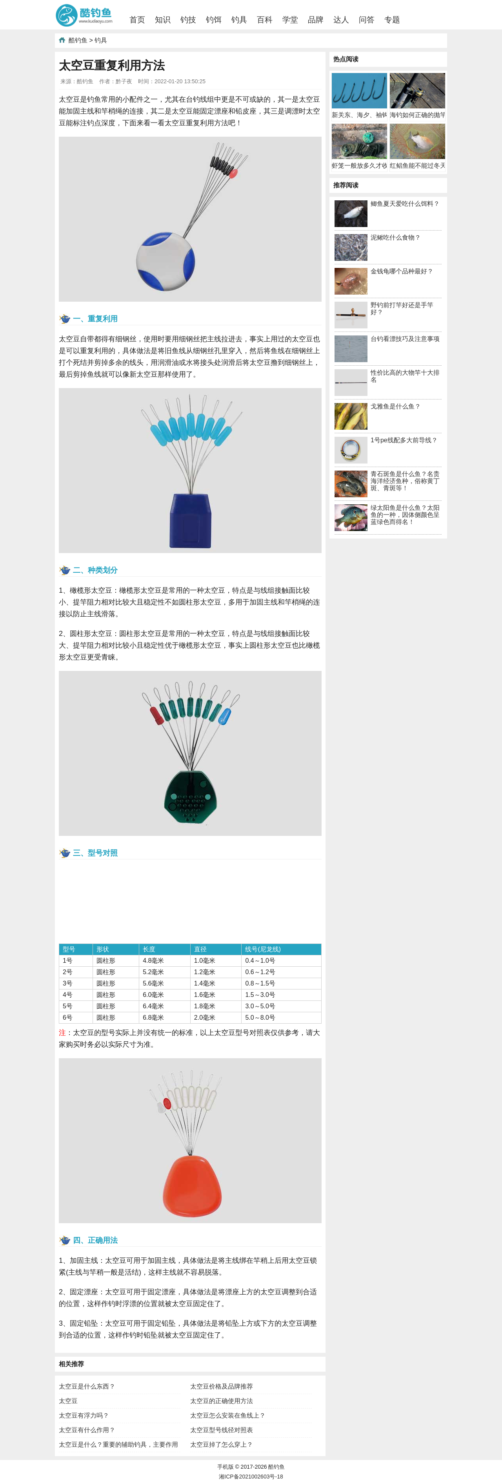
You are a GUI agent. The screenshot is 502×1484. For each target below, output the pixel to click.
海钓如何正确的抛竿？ (421, 115)
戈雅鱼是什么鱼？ (396, 406)
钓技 (188, 19)
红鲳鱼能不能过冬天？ (421, 165)
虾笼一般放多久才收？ (363, 165)
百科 (265, 19)
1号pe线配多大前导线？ (404, 440)
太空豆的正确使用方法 (221, 1401)
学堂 (290, 19)
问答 (367, 19)
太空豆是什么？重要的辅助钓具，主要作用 (118, 1444)
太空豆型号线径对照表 (221, 1430)
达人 (341, 19)
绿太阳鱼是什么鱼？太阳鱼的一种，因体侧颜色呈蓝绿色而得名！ (405, 514)
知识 (163, 19)
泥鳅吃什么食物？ (396, 237)
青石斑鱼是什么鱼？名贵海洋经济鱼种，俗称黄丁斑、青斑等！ (405, 481)
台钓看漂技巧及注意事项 (405, 338)
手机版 (225, 1467)
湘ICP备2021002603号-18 (251, 1476)
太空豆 (68, 1401)
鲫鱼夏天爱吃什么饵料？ (405, 203)
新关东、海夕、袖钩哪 (363, 115)
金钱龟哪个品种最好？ (402, 271)
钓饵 (214, 19)
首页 (137, 19)
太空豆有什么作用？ (87, 1430)
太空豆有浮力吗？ (84, 1415)
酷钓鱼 (78, 40)
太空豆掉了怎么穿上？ (221, 1444)
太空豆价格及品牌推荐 (221, 1386)
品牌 (316, 19)
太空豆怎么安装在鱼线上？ (228, 1415)
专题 (392, 19)
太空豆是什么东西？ (87, 1386)
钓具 (239, 19)
